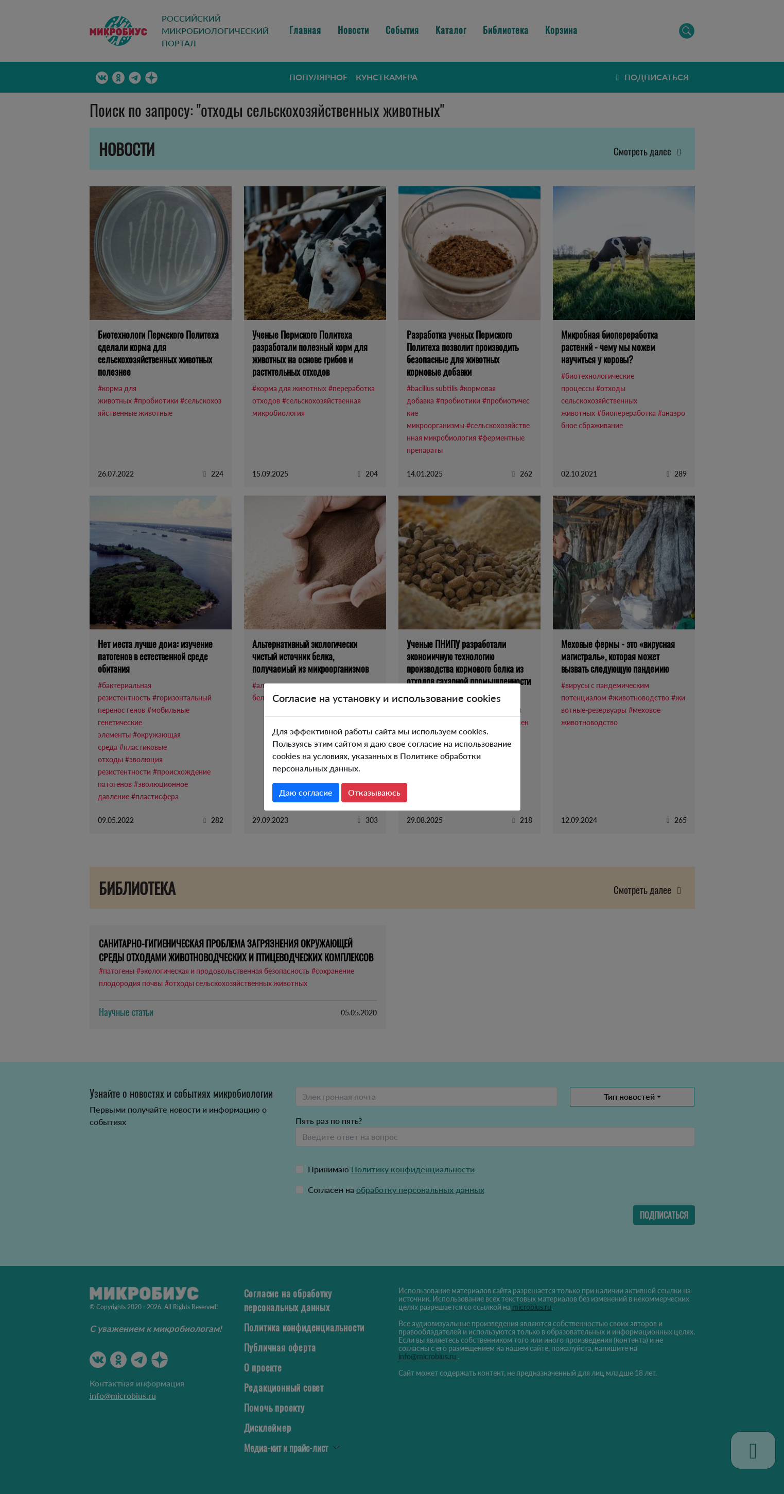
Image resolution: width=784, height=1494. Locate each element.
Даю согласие (306, 792)
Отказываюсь (374, 792)
